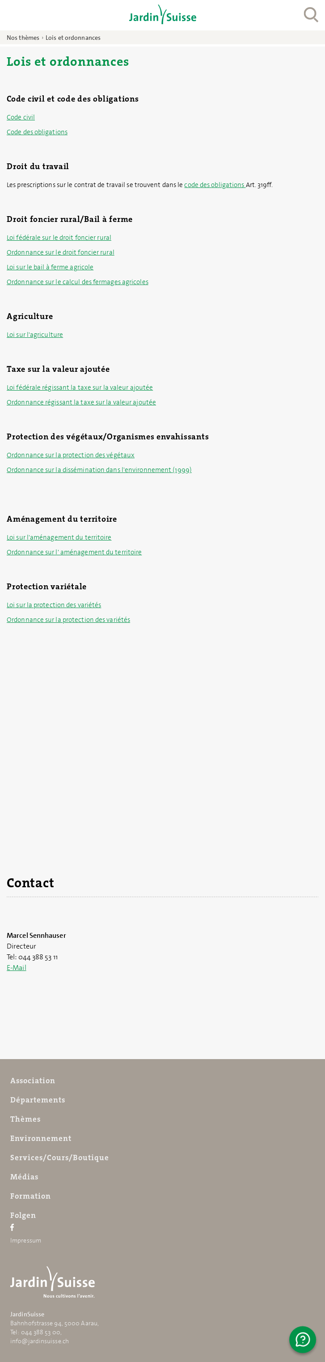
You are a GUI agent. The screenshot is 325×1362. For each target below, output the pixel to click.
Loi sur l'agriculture (35, 334)
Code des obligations (37, 132)
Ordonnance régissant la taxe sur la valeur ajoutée (81, 402)
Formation (30, 1196)
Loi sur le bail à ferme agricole (50, 267)
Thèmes (25, 1119)
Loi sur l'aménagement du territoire (59, 537)
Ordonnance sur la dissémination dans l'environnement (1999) (99, 469)
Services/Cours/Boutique (59, 1157)
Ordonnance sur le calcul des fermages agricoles (77, 281)
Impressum (25, 1240)
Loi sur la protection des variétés (54, 604)
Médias (24, 1177)
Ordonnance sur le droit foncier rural (60, 252)
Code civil (21, 117)
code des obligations (214, 184)
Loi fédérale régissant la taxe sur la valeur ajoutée (80, 387)
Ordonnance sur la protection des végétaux (71, 455)
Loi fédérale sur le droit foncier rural (59, 237)
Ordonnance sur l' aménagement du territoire (74, 552)
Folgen (23, 1215)
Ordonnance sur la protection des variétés (68, 619)
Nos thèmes (23, 38)
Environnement (41, 1138)
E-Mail (16, 967)
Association (32, 1080)
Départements (37, 1100)
